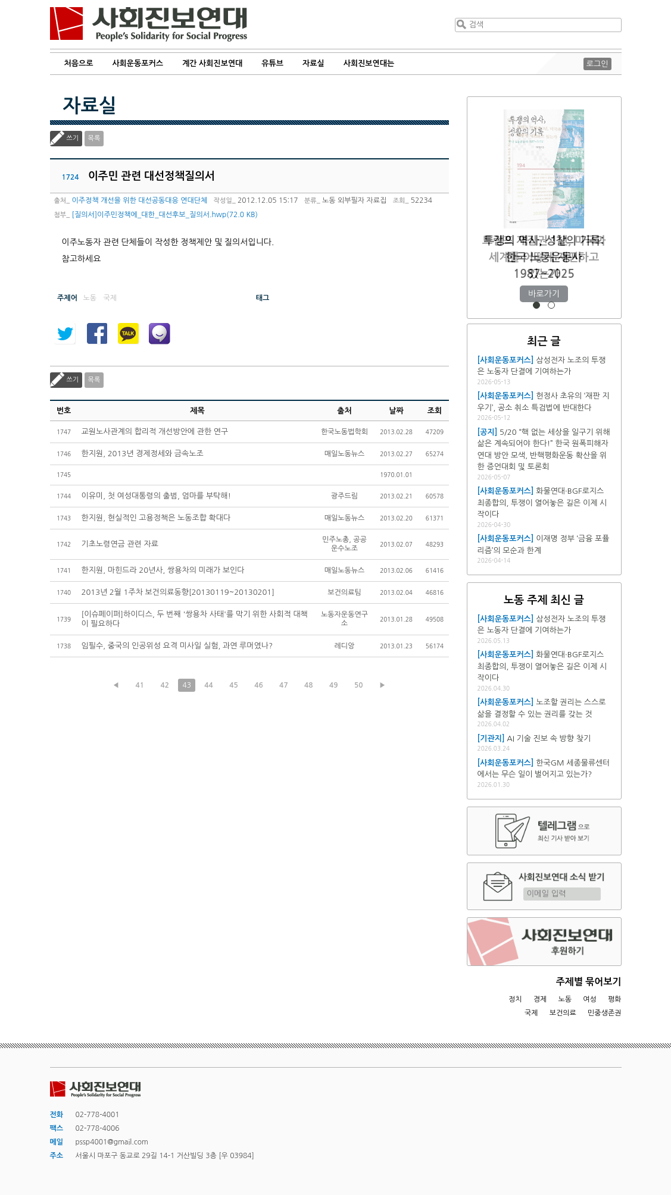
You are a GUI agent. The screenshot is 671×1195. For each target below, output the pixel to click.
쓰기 (73, 138)
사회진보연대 (148, 24)
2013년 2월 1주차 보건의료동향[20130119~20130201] (178, 592)
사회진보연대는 (369, 63)
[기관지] (491, 738)
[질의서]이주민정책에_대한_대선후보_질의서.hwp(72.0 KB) (165, 214)
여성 (590, 999)
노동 (565, 999)
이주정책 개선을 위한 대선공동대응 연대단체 (140, 200)
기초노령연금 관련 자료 (120, 544)
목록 (94, 138)
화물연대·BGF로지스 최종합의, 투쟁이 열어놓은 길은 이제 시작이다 (542, 502)
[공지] (487, 432)
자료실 (313, 63)
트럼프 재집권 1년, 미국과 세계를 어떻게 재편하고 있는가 (544, 257)
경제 (540, 999)
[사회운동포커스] (505, 360)
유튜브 (272, 63)
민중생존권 (604, 1013)
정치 (515, 999)
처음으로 (78, 63)
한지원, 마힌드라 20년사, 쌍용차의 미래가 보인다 (163, 570)
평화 (615, 999)
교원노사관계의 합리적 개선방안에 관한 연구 (155, 431)
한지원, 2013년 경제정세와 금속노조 (143, 453)
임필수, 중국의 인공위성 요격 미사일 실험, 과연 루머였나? (177, 646)
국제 (531, 1013)
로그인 (597, 64)
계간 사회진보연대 (212, 63)
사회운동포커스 (137, 63)
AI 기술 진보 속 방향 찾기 (549, 738)
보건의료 (563, 1013)
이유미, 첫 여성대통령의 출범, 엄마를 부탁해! (157, 496)
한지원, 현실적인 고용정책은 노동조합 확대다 (156, 518)
